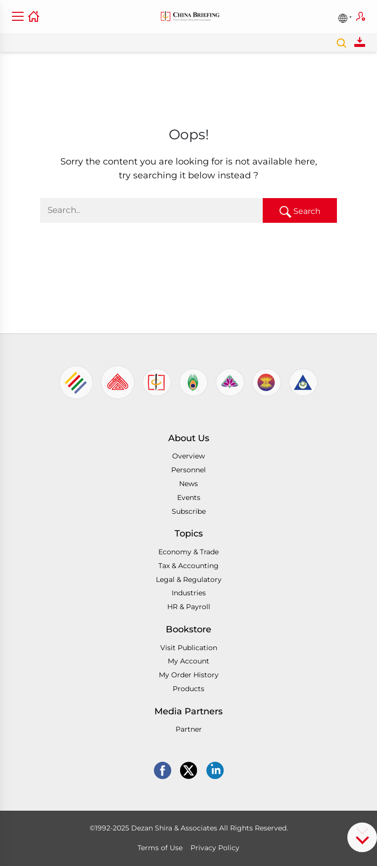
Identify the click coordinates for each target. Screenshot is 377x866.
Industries (189, 592)
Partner (189, 729)
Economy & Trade (188, 551)
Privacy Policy (214, 847)
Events (188, 497)
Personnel (188, 469)
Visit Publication (188, 647)
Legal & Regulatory (189, 579)
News (188, 483)
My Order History (189, 674)
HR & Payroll (188, 606)
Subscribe (360, 16)
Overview (188, 456)
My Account (188, 661)
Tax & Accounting (188, 565)
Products (188, 688)
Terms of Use (160, 847)
